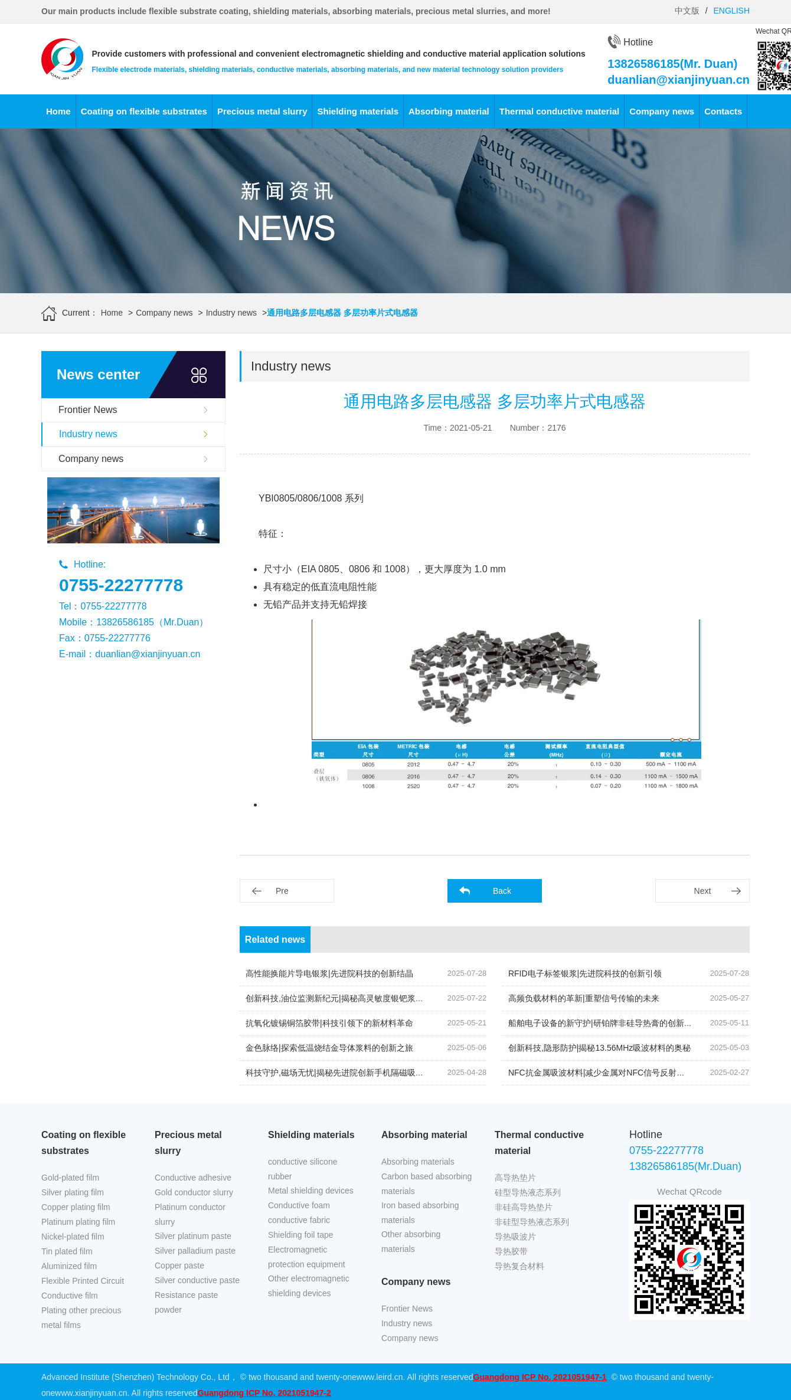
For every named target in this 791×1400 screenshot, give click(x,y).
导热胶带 (511, 1251)
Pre (282, 891)
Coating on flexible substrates (144, 111)
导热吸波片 (515, 1236)
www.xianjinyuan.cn (91, 1393)
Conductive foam (299, 1205)
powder (168, 1309)
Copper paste (179, 1265)
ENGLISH (732, 10)
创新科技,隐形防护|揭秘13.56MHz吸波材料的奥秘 (599, 1048)
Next (702, 891)
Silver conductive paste (197, 1280)
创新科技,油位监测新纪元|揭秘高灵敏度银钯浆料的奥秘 (347, 998)
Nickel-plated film (72, 1236)
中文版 (687, 10)
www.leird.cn (380, 1377)
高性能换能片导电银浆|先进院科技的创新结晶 (329, 973)
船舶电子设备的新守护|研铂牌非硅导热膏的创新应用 (604, 1023)
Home (58, 111)
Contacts (723, 111)
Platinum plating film (78, 1222)
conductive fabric (299, 1220)
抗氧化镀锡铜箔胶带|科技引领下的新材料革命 (329, 1023)
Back (502, 891)
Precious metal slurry (262, 111)
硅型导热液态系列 (528, 1192)
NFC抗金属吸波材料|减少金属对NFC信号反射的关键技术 (613, 1072)
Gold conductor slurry (194, 1192)
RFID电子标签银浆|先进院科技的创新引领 (585, 973)
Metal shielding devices (311, 1190)
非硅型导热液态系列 (532, 1222)
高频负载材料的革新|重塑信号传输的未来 (583, 998)
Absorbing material (448, 111)
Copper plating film (75, 1207)
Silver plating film (72, 1192)
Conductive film (69, 1295)
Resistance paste (186, 1295)
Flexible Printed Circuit (82, 1281)
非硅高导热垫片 (524, 1207)
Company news (661, 111)
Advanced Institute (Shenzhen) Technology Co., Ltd (135, 1377)
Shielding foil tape (301, 1235)
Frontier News (87, 410)
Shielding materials (357, 111)
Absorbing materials (418, 1161)
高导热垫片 (515, 1177)
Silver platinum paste (193, 1236)
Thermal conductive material (559, 111)
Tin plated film (67, 1251)
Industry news (231, 312)
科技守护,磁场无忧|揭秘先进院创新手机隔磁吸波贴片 (343, 1072)
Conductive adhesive (193, 1177)
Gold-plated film (70, 1177)
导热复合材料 (519, 1266)
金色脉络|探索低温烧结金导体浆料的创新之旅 (329, 1048)
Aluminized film (69, 1266)
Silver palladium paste (195, 1250)
